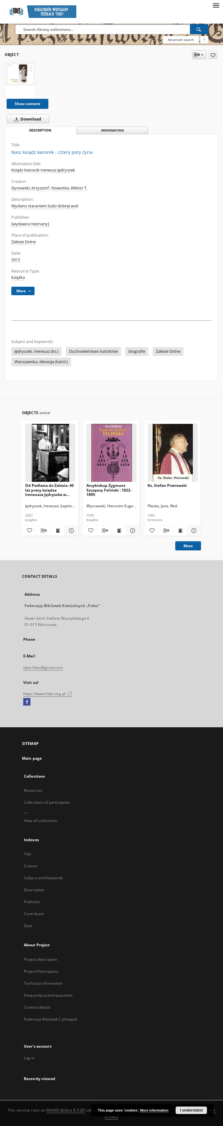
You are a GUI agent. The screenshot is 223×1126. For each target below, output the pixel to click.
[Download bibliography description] (43, 530)
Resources (33, 790)
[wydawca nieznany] (30, 224)
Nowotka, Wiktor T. (69, 188)
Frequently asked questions (48, 995)
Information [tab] (112, 130)
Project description (40, 959)
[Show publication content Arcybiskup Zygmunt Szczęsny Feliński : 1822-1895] (119, 530)
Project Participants (41, 971)
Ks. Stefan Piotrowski (167, 485)
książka (18, 277)
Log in (29, 1058)
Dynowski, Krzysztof (30, 188)
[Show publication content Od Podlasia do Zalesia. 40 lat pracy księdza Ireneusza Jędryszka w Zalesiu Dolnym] (57, 530)
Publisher (32, 901)
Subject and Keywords (43, 878)
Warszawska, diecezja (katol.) (41, 361)
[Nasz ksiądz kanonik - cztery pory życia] (20, 74)
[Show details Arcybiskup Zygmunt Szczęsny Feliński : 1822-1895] (132, 530)
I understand (191, 1110)
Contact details (37, 1007)
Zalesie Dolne (23, 242)
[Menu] (215, 5)
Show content (27, 103)
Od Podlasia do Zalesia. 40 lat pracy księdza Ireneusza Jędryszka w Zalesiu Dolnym (49, 490)
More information (154, 1110)
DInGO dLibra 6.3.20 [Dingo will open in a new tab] (65, 1110)
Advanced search (181, 39)
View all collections (40, 820)
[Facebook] (26, 702)
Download (26, 119)
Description (34, 889)
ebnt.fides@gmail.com (43, 667)
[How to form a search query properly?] (204, 39)
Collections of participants (47, 802)
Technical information (43, 983)
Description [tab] (40, 130)
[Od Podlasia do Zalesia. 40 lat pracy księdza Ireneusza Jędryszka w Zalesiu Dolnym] (50, 453)
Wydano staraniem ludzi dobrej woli (44, 206)
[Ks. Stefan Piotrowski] (173, 453)
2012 (15, 259)
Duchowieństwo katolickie (93, 351)
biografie (136, 351)
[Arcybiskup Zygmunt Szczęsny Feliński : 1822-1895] (111, 453)
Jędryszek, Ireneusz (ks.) (36, 351)
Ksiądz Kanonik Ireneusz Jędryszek (43, 170)
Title (28, 854)
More (188, 546)
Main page (32, 758)
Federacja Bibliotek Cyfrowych (50, 1019)
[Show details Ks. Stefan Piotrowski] (193, 530)
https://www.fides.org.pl (47, 693)
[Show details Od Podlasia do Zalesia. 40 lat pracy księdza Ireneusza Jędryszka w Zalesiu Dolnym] (71, 530)
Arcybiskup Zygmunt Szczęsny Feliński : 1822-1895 (109, 490)
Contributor (34, 913)
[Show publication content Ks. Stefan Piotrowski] (180, 530)
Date (28, 925)
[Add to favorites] (213, 55)
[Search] (199, 29)
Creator (31, 866)
